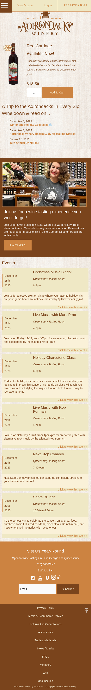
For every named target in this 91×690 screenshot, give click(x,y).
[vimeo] (47, 578)
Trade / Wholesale (45, 640)
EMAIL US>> (45, 570)
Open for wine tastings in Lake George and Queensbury (45, 558)
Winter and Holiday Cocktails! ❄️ (30, 124)
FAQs (45, 656)
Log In (48, 5)
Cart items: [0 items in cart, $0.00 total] (75, 5)
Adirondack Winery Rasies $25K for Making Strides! (42, 133)
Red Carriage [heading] (39, 45)
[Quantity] (34, 92)
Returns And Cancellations (46, 624)
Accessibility (45, 632)
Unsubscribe (45, 680)
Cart (45, 672)
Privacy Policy (45, 607)
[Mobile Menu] (4, 7)
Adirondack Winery (45, 22)
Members (45, 664)
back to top (86, 610)
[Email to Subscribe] (37, 589)
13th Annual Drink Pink (24, 142)
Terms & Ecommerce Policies (45, 616)
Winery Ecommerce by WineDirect (28, 687)
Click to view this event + (73, 307)
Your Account (25, 5)
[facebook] (32, 578)
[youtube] (40, 578)
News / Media (45, 648)
